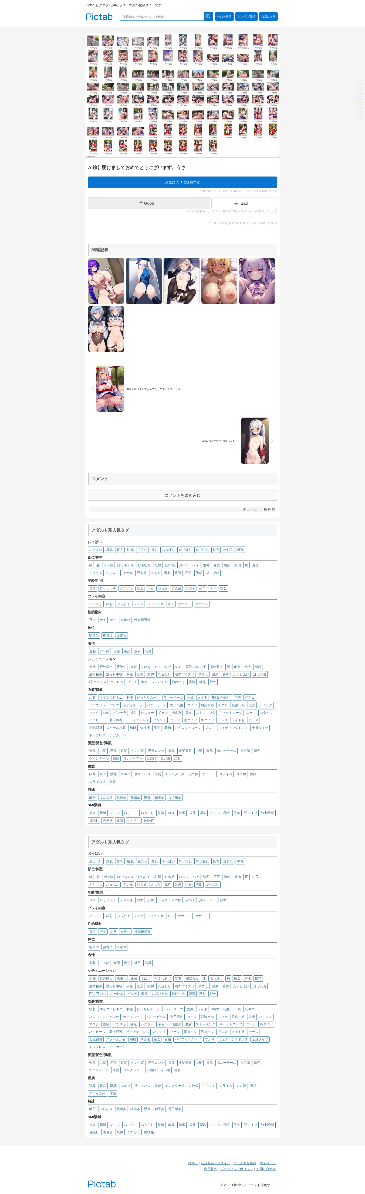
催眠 (182, 813)
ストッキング (205, 712)
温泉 (215, 674)
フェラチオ (155, 604)
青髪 (171, 751)
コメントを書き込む (182, 495)
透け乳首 (259, 674)
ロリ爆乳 (185, 549)
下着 (237, 697)
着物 (167, 728)
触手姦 (159, 797)
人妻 (252, 705)
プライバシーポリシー (236, 1169)
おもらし (147, 813)
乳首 (167, 573)
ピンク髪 (137, 751)
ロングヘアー (133, 758)
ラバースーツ (173, 697)
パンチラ (119, 712)
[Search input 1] (162, 16)
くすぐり (133, 820)
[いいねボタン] (149, 203)
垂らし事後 (114, 674)
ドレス (223, 720)
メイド (202, 697)
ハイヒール (97, 720)
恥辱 (148, 651)
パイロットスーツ (188, 728)
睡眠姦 (149, 820)
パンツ (114, 705)
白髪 (103, 751)
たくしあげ (163, 667)
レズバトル (160, 682)
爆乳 (109, 549)
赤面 (116, 651)
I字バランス (97, 682)
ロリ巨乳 (202, 549)
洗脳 (161, 813)
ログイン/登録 (246, 16)
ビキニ (250, 697)
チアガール (117, 735)
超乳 (120, 549)
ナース (253, 720)
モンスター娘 (175, 774)
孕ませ (203, 674)
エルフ (125, 774)
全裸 (92, 667)
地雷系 (176, 712)
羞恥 (92, 651)
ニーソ (251, 712)
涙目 (137, 651)
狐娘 (253, 774)
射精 (258, 667)
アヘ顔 (104, 651)
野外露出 (106, 667)
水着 (92, 697)
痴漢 (144, 682)
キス (171, 604)
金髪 (92, 751)
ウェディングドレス (233, 728)
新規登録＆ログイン (215, 1163)
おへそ (184, 565)
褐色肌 (245, 751)
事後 (129, 674)
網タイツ (190, 720)
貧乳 (154, 549)
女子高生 (176, 705)
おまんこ (112, 573)
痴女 (237, 667)
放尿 (192, 813)
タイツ (192, 705)
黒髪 (113, 751)
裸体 (226, 674)
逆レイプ (250, 813)
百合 (92, 620)
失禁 (237, 813)
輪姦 (171, 813)
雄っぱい (212, 573)
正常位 (121, 635)
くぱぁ (146, 667)
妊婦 (158, 565)
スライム (225, 774)
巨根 (188, 573)
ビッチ (132, 682)
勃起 (202, 682)
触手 (92, 797)
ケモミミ (208, 774)
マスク (94, 712)
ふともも (95, 573)
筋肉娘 (170, 565)
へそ (196, 565)
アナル (128, 573)
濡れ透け (216, 667)
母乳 (240, 549)
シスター (147, 712)
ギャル (163, 712)
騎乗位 (94, 635)
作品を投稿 (224, 16)
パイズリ (95, 604)
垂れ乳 (228, 549)
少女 (150, 588)
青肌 (209, 751)
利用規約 (210, 1169)
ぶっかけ (123, 604)
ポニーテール (226, 751)
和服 (133, 728)
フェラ (138, 604)
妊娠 (133, 667)
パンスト (159, 720)
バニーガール (156, 705)
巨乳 (130, 549)
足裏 (178, 573)
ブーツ (175, 720)
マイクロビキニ (111, 697)
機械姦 (135, 797)
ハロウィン (97, 705)
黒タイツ (207, 720)
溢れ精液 (95, 674)
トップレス (97, 735)
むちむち (144, 565)
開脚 (150, 674)
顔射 (109, 604)
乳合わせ (164, 674)
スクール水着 (116, 728)
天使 (158, 774)
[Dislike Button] (244, 203)
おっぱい (95, 549)
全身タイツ (260, 728)
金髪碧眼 (185, 751)
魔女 (188, 712)
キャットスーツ (230, 712)
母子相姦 (174, 797)
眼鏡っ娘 (238, 705)
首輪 (106, 712)
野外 (213, 682)
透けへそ (178, 682)
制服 (129, 697)
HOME (193, 1163)
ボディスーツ (133, 705)
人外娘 (193, 774)
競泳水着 (207, 705)
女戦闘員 (95, 728)
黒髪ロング (156, 751)
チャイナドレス (137, 720)
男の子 (190, 588)
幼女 (140, 588)
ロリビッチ (108, 588)
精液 (247, 667)
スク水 (223, 705)
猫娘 (112, 782)
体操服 (145, 728)
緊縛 (103, 813)
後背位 (108, 635)
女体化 (125, 620)
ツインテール (99, 758)
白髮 (199, 751)
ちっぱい (168, 549)
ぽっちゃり (125, 565)
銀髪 (124, 751)
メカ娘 (241, 774)
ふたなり (106, 797)
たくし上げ (241, 674)
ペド (213, 588)
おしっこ (130, 813)
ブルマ (210, 728)
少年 (202, 588)
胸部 (199, 573)
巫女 (157, 728)
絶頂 (127, 651)
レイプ (115, 813)
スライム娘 (97, 782)
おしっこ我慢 (220, 813)
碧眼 (177, 758)
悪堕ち (121, 667)
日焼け (151, 758)
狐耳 (103, 774)
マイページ (268, 1163)
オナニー (184, 604)
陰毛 (206, 565)
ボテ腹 (108, 565)
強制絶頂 (267, 813)
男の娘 (176, 588)
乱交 (140, 674)
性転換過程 (142, 620)
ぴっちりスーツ (148, 697)
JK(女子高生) (220, 697)
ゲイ (103, 620)
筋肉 (237, 565)
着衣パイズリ (184, 674)
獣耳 (113, 774)
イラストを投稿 (244, 1163)
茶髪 (116, 758)
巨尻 (216, 565)
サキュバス (142, 774)
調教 (203, 813)
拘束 (92, 813)
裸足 (133, 712)
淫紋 (190, 697)
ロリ (92, 588)
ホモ (113, 620)
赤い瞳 (165, 758)
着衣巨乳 (115, 720)
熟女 (223, 588)
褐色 (257, 751)
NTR (178, 667)
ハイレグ (265, 705)
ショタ (163, 588)
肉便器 (108, 820)
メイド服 (238, 720)
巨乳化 (142, 549)
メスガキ (126, 588)
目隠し (94, 820)
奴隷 (120, 820)
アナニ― (201, 604)
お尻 (255, 565)
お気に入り (268, 16)
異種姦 (121, 797)
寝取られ (192, 667)
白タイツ (266, 712)
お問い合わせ (266, 1169)
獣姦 (147, 797)
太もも (155, 573)
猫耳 (92, 774)
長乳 (216, 549)
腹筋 (227, 565)
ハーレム (116, 682)
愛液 (192, 682)
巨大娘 (142, 573)
